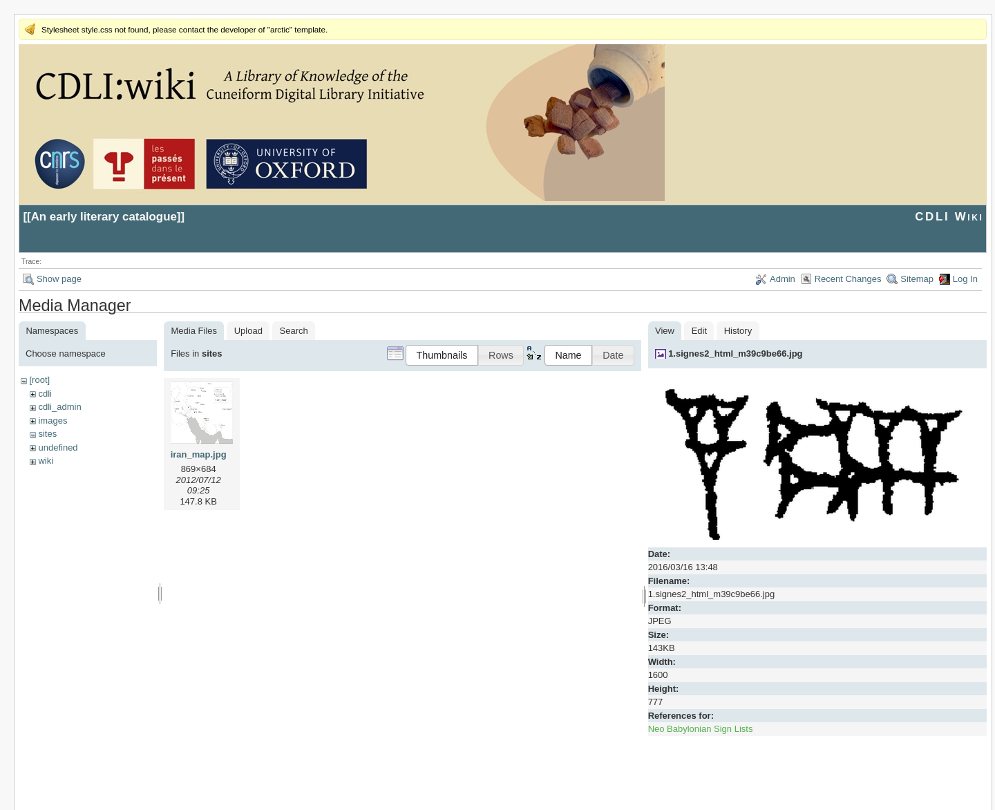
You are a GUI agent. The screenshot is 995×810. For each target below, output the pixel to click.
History (738, 331)
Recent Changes (848, 279)
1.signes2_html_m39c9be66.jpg (735, 353)
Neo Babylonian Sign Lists (700, 729)
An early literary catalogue (104, 216)
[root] (39, 380)
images (52, 420)
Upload (248, 331)
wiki (45, 460)
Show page (59, 279)
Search (294, 331)
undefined (57, 447)
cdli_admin (59, 407)
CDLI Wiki (949, 216)
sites (47, 433)
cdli (45, 393)
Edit (699, 331)
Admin (782, 279)
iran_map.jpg (199, 454)
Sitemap (917, 279)
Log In (965, 279)
